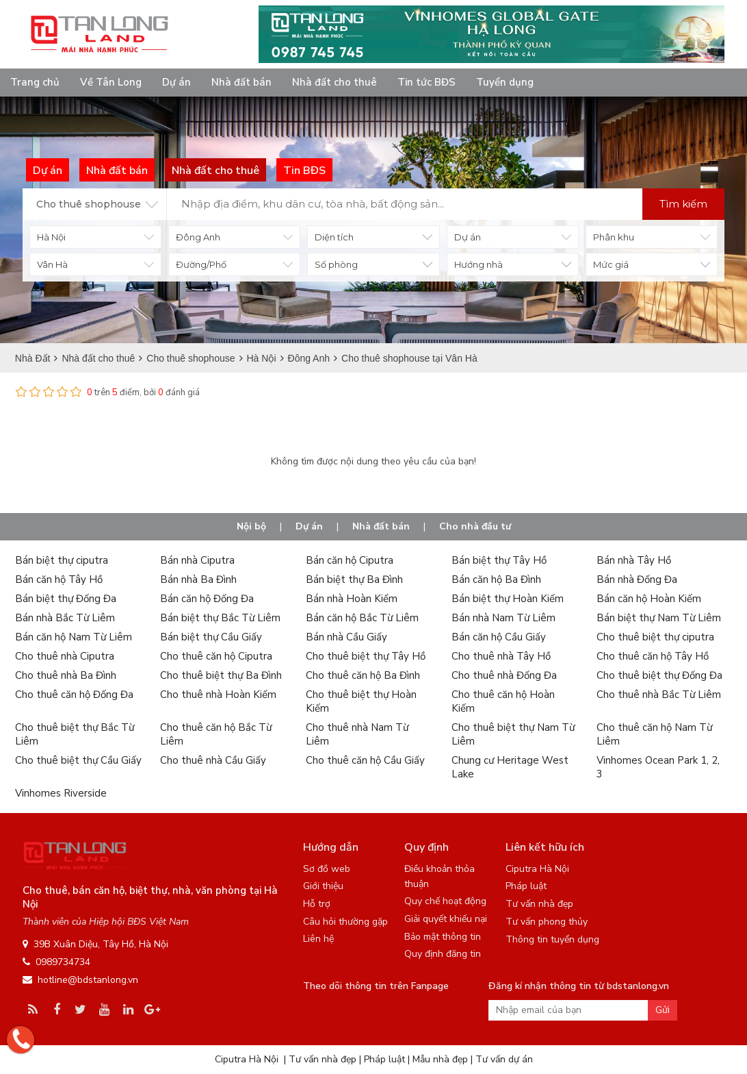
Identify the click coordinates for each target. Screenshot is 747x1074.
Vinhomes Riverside (61, 793)
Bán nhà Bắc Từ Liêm (65, 618)
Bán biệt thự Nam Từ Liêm (659, 618)
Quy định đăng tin (442, 953)
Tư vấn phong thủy (547, 921)
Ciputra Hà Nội (537, 868)
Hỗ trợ (316, 903)
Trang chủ (35, 82)
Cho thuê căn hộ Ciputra (216, 656)
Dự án (176, 82)
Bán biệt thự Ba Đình (354, 579)
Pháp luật (526, 885)
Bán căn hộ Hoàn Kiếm (649, 598)
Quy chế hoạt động (445, 901)
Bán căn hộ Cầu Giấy (498, 637)
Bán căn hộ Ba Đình (496, 579)
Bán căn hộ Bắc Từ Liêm (362, 618)
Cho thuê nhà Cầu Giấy (213, 760)
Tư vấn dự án (504, 1059)
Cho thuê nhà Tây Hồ (501, 656)
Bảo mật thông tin (442, 936)
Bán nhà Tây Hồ (634, 560)
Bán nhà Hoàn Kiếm (351, 598)
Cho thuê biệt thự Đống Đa (659, 675)
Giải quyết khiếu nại (445, 918)
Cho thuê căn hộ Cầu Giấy (365, 760)
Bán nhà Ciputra (197, 560)
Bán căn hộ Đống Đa (207, 598)
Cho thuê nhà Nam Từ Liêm (357, 734)
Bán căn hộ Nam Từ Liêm (73, 637)
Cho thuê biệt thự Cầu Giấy (78, 760)
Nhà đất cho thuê (334, 82)
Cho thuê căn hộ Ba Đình (363, 675)
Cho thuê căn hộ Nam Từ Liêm (654, 734)
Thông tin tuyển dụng (552, 939)
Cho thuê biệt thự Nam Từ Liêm (513, 734)
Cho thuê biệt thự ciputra (655, 637)
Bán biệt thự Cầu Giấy (211, 637)
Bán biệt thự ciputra (61, 560)
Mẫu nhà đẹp (440, 1059)
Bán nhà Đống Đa (637, 579)
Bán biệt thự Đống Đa (65, 598)
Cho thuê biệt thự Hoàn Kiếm (361, 701)
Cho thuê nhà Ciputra (64, 656)
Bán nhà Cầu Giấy (346, 637)
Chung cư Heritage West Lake (509, 767)
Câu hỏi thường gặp (345, 921)
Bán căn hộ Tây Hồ (59, 579)
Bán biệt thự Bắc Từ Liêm (220, 618)
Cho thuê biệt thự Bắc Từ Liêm (74, 734)
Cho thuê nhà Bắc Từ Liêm (659, 694)
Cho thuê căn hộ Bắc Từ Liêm (216, 734)
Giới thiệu (323, 885)
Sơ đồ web (326, 868)
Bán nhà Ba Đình (198, 579)
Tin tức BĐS (426, 82)
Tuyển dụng (505, 82)
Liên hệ (318, 938)
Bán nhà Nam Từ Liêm (503, 618)
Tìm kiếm (683, 203)
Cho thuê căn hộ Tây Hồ (653, 656)
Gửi (662, 1009)
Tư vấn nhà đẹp (539, 903)
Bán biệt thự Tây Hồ (499, 560)
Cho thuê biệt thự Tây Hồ (365, 656)
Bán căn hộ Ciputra (349, 560)
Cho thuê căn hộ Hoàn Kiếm (503, 701)
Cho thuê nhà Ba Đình (65, 675)
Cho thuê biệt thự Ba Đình (221, 675)
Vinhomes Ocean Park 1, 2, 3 (658, 767)
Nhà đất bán (241, 82)
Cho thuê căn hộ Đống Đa (74, 694)
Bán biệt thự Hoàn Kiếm (507, 598)
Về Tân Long (111, 82)
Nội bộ (251, 526)
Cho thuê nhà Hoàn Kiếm (218, 694)
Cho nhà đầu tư (475, 526)
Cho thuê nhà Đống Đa (504, 675)
